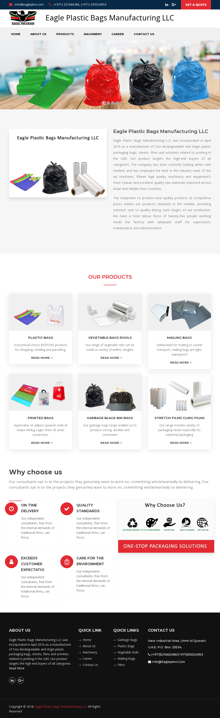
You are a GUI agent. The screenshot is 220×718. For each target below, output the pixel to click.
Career (118, 34)
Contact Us (144, 34)
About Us (38, 34)
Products (65, 34)
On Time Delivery (36, 505)
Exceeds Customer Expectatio (31, 563)
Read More (16, 667)
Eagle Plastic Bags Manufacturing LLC (60, 705)
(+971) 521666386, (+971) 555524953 (77, 4)
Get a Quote (195, 5)
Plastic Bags (126, 645)
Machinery (93, 34)
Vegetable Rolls (128, 651)
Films (121, 664)
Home (15, 34)
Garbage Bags (127, 639)
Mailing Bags (126, 657)
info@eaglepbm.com (26, 4)
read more (40, 357)
